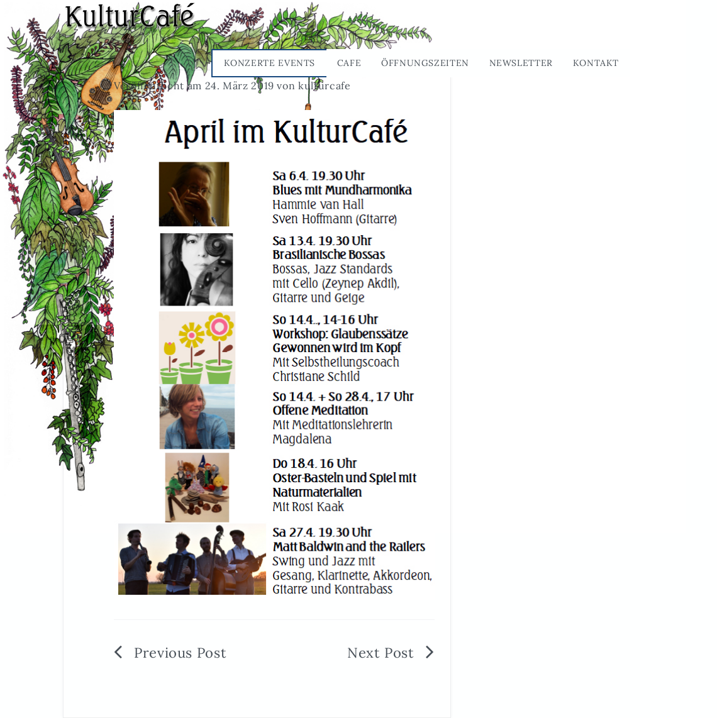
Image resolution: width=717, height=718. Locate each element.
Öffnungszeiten (425, 63)
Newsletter (521, 63)
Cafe (349, 63)
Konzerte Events (270, 63)
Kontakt (596, 63)
